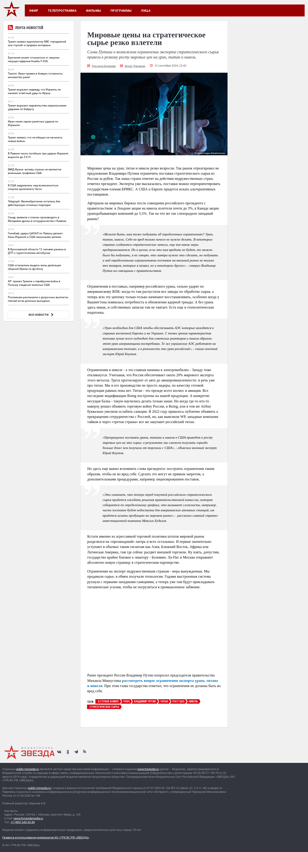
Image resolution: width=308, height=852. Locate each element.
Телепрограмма (62, 10)
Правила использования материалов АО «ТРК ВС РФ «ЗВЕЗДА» (45, 837)
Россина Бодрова (104, 66)
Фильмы (93, 10)
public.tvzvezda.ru (27, 769)
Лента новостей (25, 28)
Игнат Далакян (135, 66)
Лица (145, 10)
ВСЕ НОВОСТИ (42, 314)
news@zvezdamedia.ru (28, 818)
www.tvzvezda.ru (148, 769)
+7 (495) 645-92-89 (23, 822)
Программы (121, 10)
